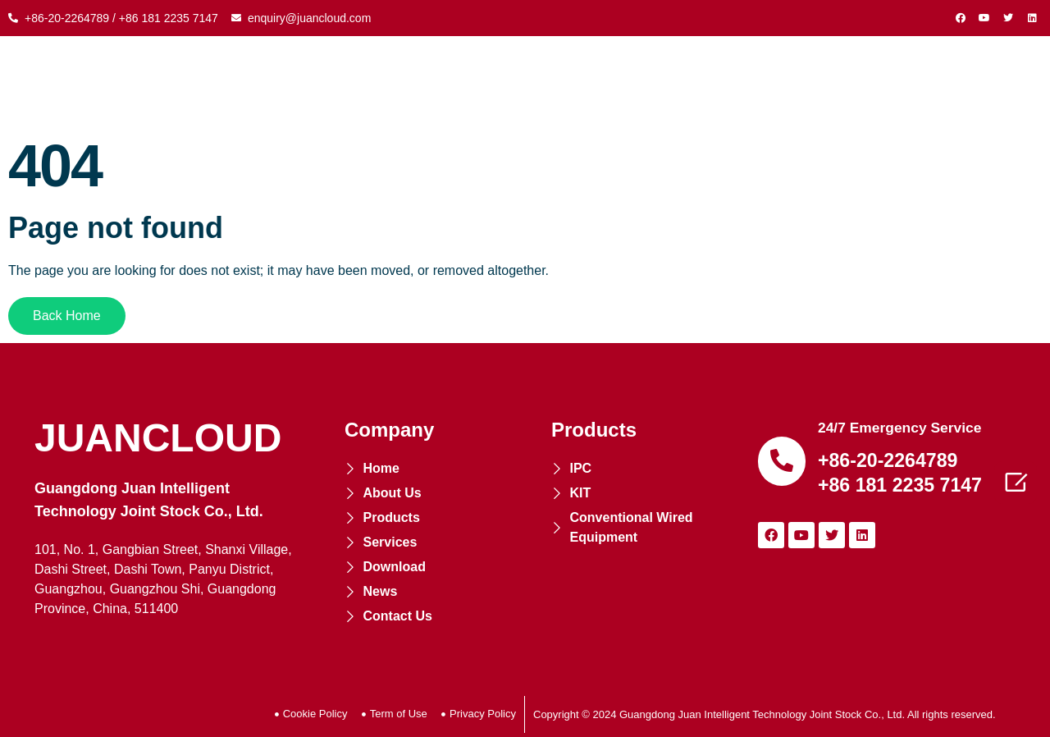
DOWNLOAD (769, 82)
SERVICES (662, 82)
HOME (232, 82)
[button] (67, 316)
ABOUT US (315, 82)
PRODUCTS (422, 82)
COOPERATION (544, 82)
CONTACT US (954, 82)
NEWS (859, 82)
